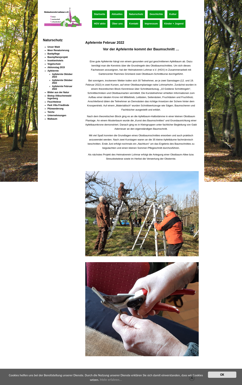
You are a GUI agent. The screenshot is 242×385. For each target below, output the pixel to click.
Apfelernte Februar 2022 (104, 42)
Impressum (151, 23)
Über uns (117, 23)
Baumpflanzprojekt (57, 57)
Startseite (99, 14)
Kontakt (133, 23)
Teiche (50, 112)
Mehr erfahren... (111, 380)
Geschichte (156, 14)
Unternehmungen (56, 115)
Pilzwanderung (55, 108)
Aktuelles (117, 14)
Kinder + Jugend (174, 23)
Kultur (172, 14)
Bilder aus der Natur (58, 92)
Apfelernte (53, 70)
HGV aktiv (99, 23)
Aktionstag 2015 (56, 67)
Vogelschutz (54, 64)
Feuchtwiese (54, 102)
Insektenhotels (55, 60)
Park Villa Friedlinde (58, 105)
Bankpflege (53, 53)
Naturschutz (136, 14)
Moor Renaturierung (58, 50)
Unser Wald (53, 47)
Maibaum (52, 119)
